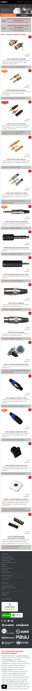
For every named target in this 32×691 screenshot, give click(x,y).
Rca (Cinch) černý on (16, 124)
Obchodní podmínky (8, 585)
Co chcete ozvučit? (8, 15)
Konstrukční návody (7, 558)
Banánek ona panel (16, 59)
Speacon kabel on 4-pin (16, 398)
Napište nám (5, 593)
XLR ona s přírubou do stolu (16, 364)
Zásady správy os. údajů (9, 587)
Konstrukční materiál (12, 34)
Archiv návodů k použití (9, 562)
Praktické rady (6, 560)
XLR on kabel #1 (16, 303)
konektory (5, 669)
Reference (5, 566)
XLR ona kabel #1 (16, 332)
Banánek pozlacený (16, 90)
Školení (4, 564)
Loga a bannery (6, 572)
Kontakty (27, 2)
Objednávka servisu (7, 575)
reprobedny (9, 659)
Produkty (24, 15)
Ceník (3, 589)
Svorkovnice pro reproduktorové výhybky (16, 537)
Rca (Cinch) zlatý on (16, 159)
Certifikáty (5, 570)
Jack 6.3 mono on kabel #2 (16, 222)
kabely (10, 669)
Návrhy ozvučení (6, 557)
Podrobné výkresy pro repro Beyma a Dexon (15, 28)
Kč (24, 5)
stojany (12, 681)
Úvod (2, 34)
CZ (29, 6)
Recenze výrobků (7, 568)
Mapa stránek (6, 579)
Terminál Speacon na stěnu (16, 499)
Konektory (23, 34)
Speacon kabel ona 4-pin (16, 432)
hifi (24, 661)
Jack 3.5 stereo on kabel (16, 193)
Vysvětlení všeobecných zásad (15, 20)
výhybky (14, 673)
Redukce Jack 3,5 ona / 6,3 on (16, 248)
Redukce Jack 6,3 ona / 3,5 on (16, 274)
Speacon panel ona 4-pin (16, 465)
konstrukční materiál (22, 656)
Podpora (19, 2)
